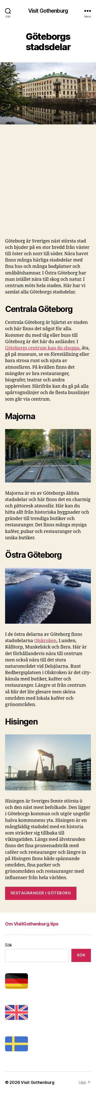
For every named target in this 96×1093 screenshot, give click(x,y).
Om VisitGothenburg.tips (31, 924)
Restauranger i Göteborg (41, 893)
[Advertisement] (48, 187)
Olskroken (45, 641)
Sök (8, 945)
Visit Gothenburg (48, 10)
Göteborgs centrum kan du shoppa (42, 348)
